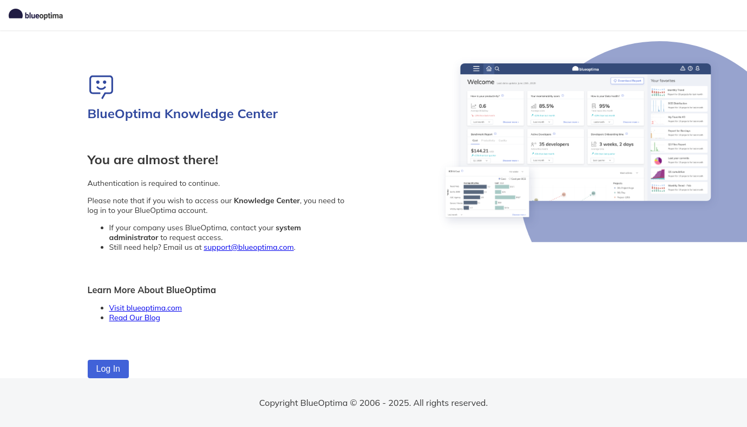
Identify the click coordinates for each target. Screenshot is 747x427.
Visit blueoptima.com (145, 308)
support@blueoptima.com (248, 247)
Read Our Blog (135, 317)
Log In (108, 368)
